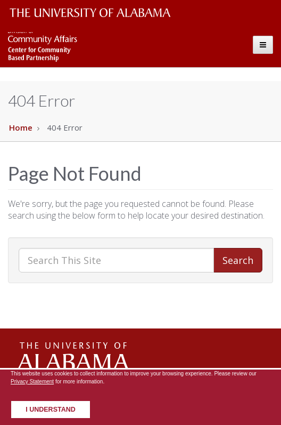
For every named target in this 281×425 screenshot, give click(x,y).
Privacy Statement (32, 381)
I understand (51, 409)
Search (237, 260)
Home (20, 127)
